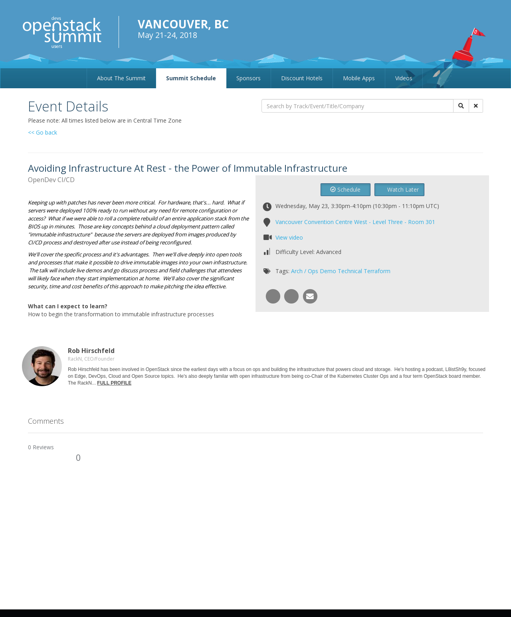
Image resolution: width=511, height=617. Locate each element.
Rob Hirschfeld (91, 350)
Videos (403, 78)
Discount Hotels (302, 78)
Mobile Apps (359, 78)
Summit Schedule (191, 78)
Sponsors (248, 78)
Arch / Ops (304, 271)
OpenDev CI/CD (51, 179)
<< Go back (42, 132)
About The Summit (121, 78)
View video (289, 237)
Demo (328, 271)
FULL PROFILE (114, 383)
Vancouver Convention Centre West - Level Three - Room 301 (355, 222)
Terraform (377, 271)
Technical (350, 271)
